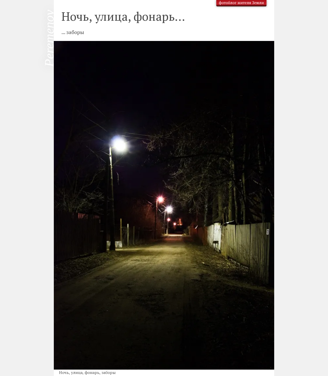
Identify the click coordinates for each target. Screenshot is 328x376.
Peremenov (49, 38)
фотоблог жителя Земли (241, 2)
